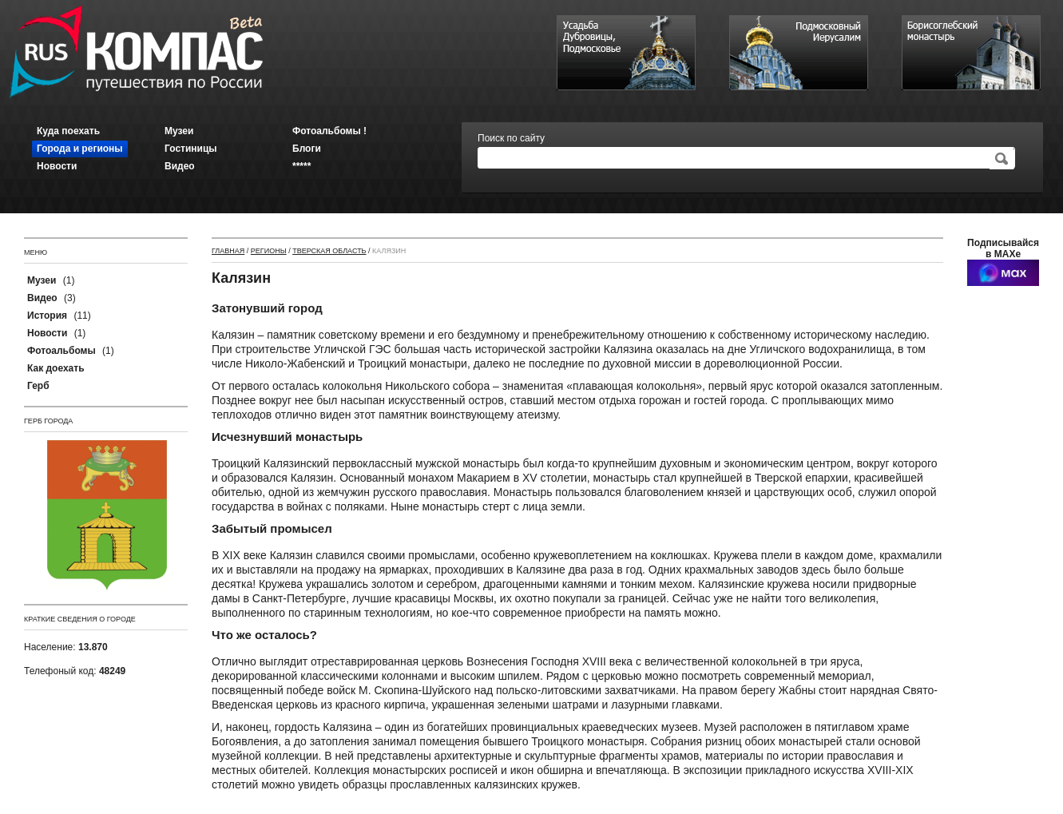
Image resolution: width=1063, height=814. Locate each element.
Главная (228, 251)
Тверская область (329, 251)
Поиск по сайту (511, 138)
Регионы (269, 251)
